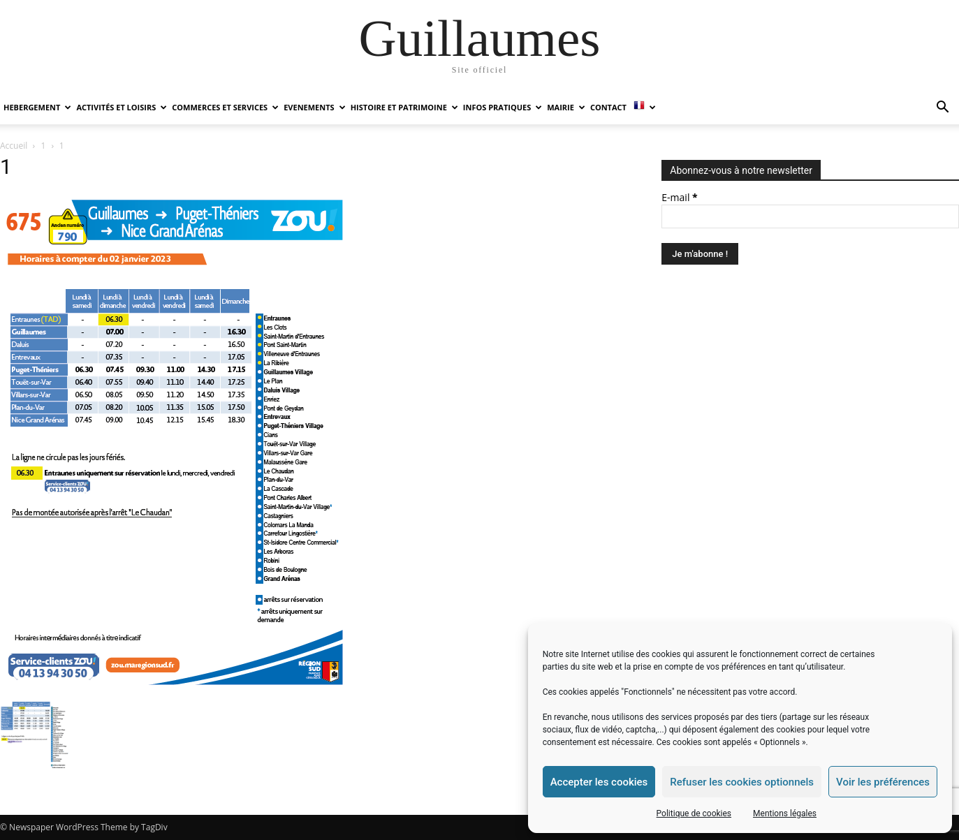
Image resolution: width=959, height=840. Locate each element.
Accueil (13, 146)
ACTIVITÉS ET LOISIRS (121, 107)
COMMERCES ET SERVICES (225, 107)
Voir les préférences (883, 782)
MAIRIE (566, 107)
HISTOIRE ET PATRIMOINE (404, 107)
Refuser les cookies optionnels (742, 782)
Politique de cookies (694, 813)
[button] (942, 108)
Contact (608, 107)
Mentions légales (785, 813)
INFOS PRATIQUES (502, 107)
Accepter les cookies (599, 782)
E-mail (679, 197)
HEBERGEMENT (37, 107)
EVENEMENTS (314, 107)
